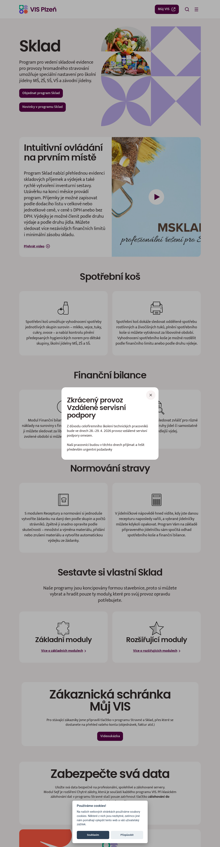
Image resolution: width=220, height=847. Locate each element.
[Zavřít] (150, 395)
